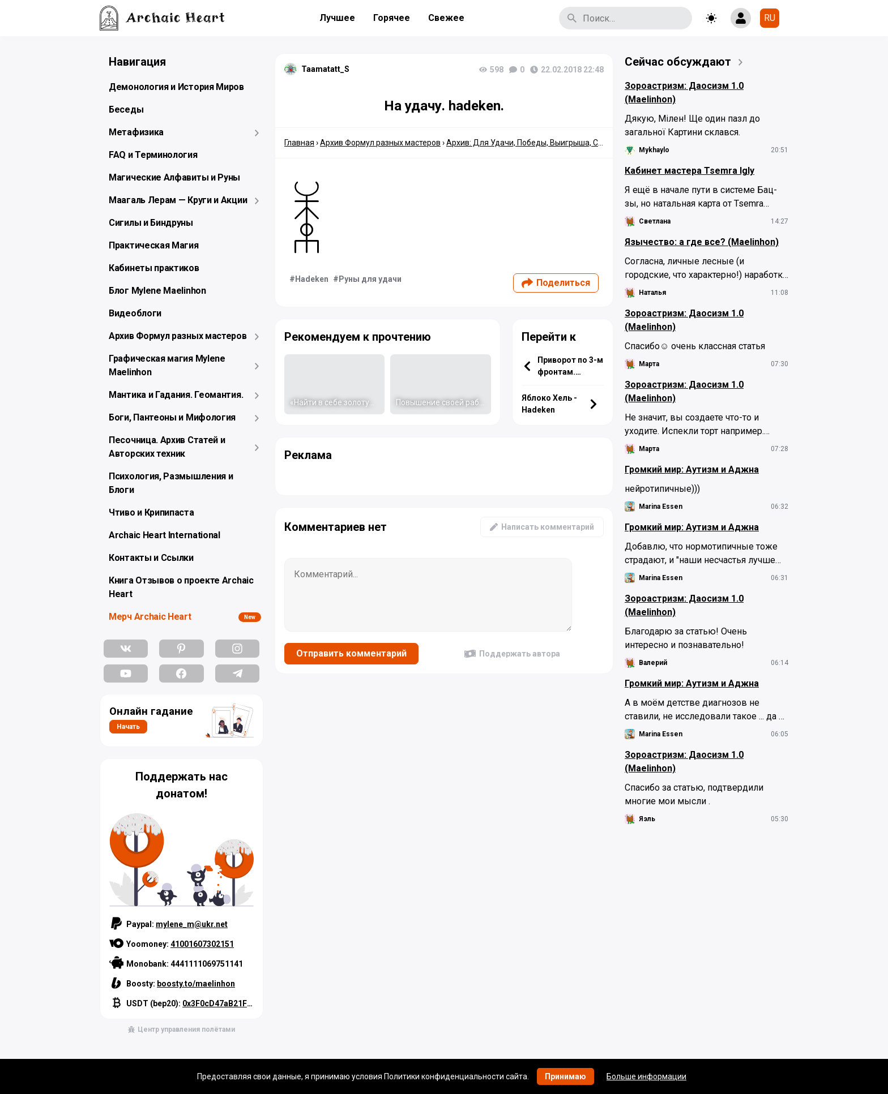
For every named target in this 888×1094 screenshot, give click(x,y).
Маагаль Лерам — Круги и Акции (178, 200)
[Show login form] (741, 18)
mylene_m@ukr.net (192, 924)
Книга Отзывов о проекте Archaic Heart (181, 587)
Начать (128, 727)
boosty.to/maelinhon (196, 983)
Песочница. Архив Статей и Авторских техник (167, 447)
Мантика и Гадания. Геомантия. (176, 394)
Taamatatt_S (325, 69)
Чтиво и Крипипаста (151, 512)
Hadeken (311, 279)
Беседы (126, 109)
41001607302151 (202, 944)
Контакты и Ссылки (151, 557)
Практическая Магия (154, 245)
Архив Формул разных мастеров (178, 336)
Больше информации (646, 1076)
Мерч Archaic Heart (150, 616)
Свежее (446, 17)
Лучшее (337, 17)
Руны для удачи (370, 279)
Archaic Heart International (164, 535)
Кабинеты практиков (154, 268)
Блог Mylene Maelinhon (157, 290)
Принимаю (565, 1076)
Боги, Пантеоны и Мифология (172, 417)
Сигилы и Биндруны (151, 222)
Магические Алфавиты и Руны (174, 177)
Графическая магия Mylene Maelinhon (167, 365)
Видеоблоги (135, 313)
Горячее (391, 17)
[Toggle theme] (711, 18)
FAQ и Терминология (153, 154)
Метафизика (136, 132)
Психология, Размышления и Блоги (171, 483)
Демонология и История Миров (176, 86)
